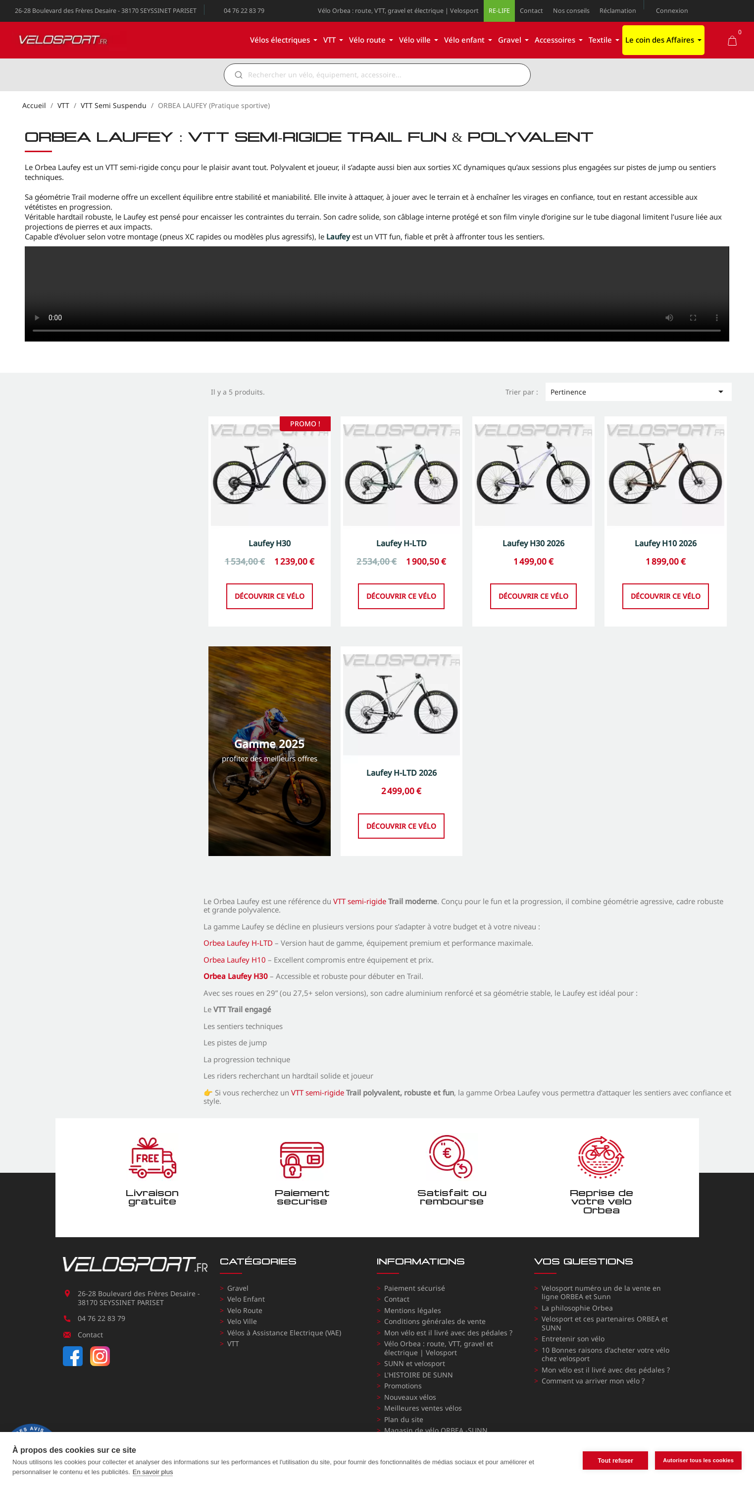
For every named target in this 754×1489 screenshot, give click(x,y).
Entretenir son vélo (573, 1338)
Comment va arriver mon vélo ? (593, 1380)
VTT (233, 1343)
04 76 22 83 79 (244, 10)
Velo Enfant (246, 1299)
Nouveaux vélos (410, 1397)
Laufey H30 (270, 567)
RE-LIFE (499, 10)
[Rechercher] (384, 75)
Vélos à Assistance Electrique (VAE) (284, 1332)
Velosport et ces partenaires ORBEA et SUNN (605, 1323)
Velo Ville (242, 1321)
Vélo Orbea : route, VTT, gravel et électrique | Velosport (398, 10)
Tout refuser (615, 1460)
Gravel (238, 1288)
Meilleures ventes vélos (423, 1408)
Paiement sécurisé (414, 1288)
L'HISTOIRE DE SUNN (418, 1374)
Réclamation (618, 10)
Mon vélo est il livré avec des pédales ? (448, 1332)
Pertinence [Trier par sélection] (639, 392)
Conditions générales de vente (435, 1321)
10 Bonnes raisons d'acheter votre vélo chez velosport (605, 1354)
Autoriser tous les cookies (698, 1460)
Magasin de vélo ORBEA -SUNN (436, 1430)
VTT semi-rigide (359, 901)
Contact (531, 10)
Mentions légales (412, 1310)
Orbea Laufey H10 (234, 960)
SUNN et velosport (414, 1363)
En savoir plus (153, 1472)
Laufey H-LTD (401, 567)
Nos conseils (571, 10)
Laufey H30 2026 (533, 567)
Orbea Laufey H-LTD (238, 943)
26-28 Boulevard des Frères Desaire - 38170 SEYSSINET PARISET (106, 10)
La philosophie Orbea (577, 1308)
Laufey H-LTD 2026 (401, 797)
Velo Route (244, 1310)
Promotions (403, 1385)
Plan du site (403, 1419)
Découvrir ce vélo (269, 620)
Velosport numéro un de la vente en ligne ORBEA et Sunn (601, 1292)
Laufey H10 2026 (666, 567)
